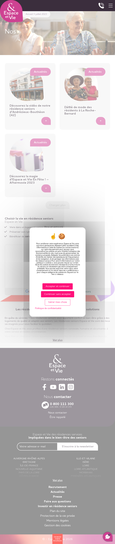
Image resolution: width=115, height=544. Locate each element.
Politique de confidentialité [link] (48, 308)
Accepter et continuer (58, 286)
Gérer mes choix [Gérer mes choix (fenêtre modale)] (57, 302)
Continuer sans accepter (57, 294)
